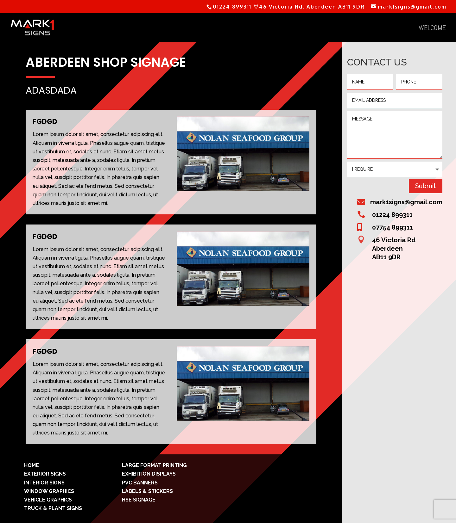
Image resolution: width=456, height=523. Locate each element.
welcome (432, 28)
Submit (425, 186)
